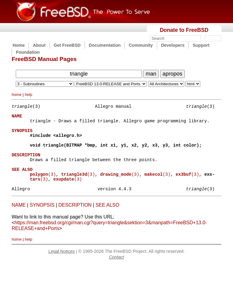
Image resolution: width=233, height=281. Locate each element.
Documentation (105, 45)
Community (141, 45)
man (151, 74)
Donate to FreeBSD (184, 30)
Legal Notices (61, 267)
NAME (18, 221)
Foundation (27, 52)
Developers (173, 45)
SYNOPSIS (42, 221)
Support (201, 45)
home (17, 94)
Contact (116, 273)
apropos (172, 74)
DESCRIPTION (75, 221)
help (28, 94)
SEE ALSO (107, 221)
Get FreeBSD (67, 45)
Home (18, 45)
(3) (43, 188)
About (39, 45)
